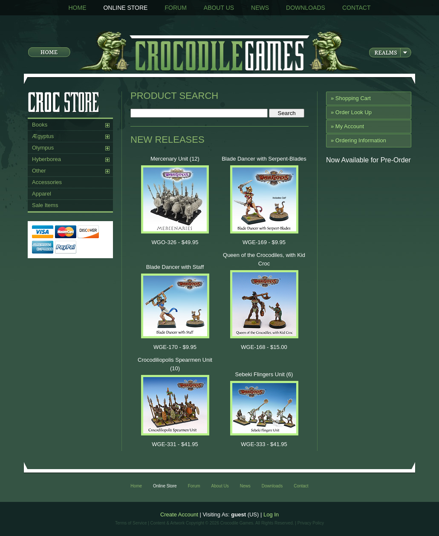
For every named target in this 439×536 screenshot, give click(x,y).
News (260, 7)
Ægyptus (43, 136)
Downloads (305, 7)
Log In (271, 514)
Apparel (41, 193)
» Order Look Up (351, 112)
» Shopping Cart (351, 98)
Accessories (47, 182)
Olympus (43, 147)
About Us (219, 7)
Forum (175, 7)
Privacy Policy (310, 523)
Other (39, 170)
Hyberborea (46, 159)
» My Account (347, 126)
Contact (356, 7)
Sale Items (45, 205)
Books (39, 124)
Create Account (179, 514)
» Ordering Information (358, 140)
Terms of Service (131, 523)
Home (77, 7)
